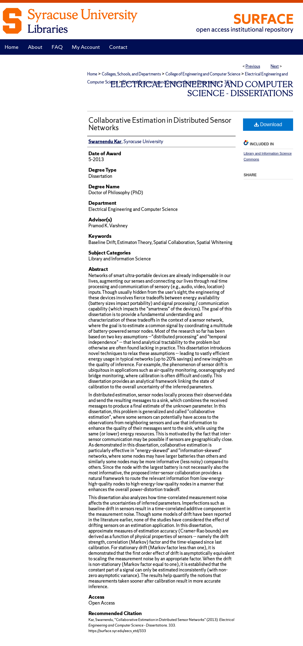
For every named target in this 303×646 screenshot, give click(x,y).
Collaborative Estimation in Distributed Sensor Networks (159, 123)
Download (268, 124)
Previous (252, 66)
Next (275, 66)
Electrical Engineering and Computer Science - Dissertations (201, 89)
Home (92, 74)
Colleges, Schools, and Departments (131, 74)
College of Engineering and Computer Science (202, 74)
